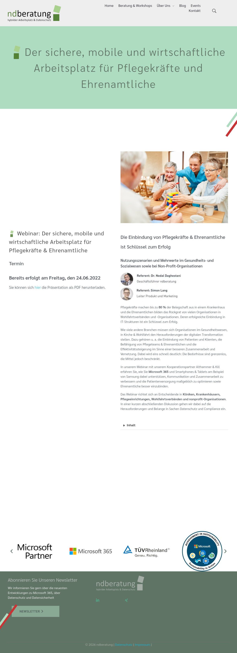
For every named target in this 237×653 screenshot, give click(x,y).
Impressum (142, 644)
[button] (174, 425)
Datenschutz (124, 644)
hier (38, 291)
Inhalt (131, 425)
